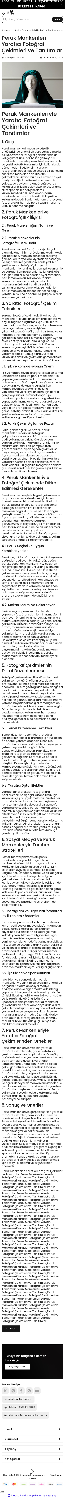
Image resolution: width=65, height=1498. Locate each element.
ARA (57, 19)
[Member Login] (8, 13)
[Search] (32, 19)
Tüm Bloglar (10, 1328)
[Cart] (12, 13)
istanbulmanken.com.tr (18, 1399)
